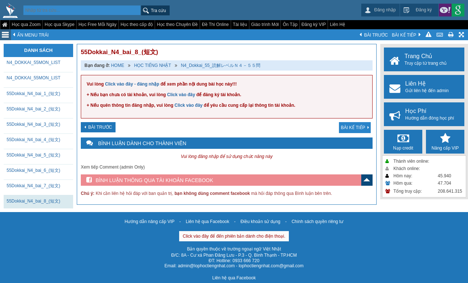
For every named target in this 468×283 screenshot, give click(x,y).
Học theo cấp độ (137, 24)
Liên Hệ (337, 24)
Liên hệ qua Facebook (207, 221)
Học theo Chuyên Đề (177, 24)
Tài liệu (240, 24)
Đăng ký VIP (314, 24)
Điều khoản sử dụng (260, 221)
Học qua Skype (60, 24)
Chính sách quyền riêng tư (317, 221)
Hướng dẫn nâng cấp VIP (149, 221)
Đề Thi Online (215, 24)
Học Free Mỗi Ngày (98, 24)
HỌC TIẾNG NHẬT (152, 65)
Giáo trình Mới (265, 24)
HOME (117, 65)
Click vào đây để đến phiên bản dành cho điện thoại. (234, 236)
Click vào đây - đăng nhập (132, 84)
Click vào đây (181, 94)
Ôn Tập (290, 24)
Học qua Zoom (26, 24)
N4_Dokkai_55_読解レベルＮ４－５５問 (220, 65)
